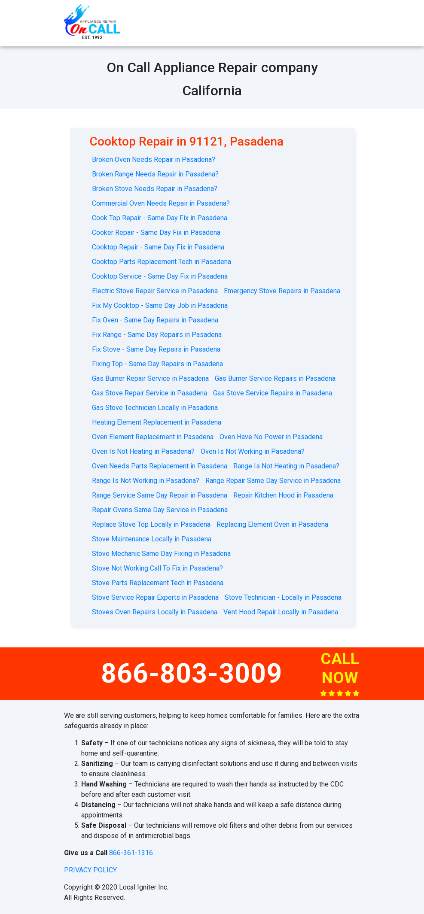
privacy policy (90, 870)
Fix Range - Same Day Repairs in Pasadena (157, 335)
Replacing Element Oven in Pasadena (272, 524)
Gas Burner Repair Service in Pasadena (150, 378)
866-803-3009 (191, 673)
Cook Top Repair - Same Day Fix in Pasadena (159, 218)
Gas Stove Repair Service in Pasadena (149, 393)
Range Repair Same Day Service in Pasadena (273, 481)
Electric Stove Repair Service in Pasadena (155, 291)
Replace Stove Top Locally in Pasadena (151, 524)
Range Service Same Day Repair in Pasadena (159, 495)
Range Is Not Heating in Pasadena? (286, 466)
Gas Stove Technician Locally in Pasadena (155, 408)
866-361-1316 (131, 853)
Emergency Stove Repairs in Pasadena (282, 291)
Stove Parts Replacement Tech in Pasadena (157, 583)
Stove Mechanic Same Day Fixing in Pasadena (161, 554)
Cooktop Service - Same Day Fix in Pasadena (160, 276)
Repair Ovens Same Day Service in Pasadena (160, 510)
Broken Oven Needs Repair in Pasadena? (153, 159)
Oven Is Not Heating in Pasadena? (143, 451)
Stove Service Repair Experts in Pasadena (155, 597)
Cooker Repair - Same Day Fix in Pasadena (156, 232)
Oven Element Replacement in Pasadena (153, 437)
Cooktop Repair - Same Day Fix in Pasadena (158, 247)
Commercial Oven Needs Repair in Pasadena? (161, 203)
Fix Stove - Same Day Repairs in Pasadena (156, 349)
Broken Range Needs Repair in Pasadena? (155, 174)
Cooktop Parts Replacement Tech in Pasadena (161, 262)
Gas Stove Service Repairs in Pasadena (272, 393)
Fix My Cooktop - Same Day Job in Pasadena (160, 305)
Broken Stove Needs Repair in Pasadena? (154, 189)
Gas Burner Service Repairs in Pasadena (275, 378)
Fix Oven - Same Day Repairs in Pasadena (155, 320)
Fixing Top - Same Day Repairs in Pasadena (157, 364)
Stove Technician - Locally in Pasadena (283, 597)
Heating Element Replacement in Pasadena (156, 422)
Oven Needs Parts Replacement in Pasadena (159, 466)
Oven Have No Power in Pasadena (271, 437)
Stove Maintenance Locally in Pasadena (151, 539)
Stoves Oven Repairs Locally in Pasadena (154, 612)
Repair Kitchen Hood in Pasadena (283, 495)
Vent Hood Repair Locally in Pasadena (280, 612)
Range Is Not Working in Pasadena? (145, 481)
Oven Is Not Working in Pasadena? (253, 451)
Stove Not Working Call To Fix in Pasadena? (157, 568)
